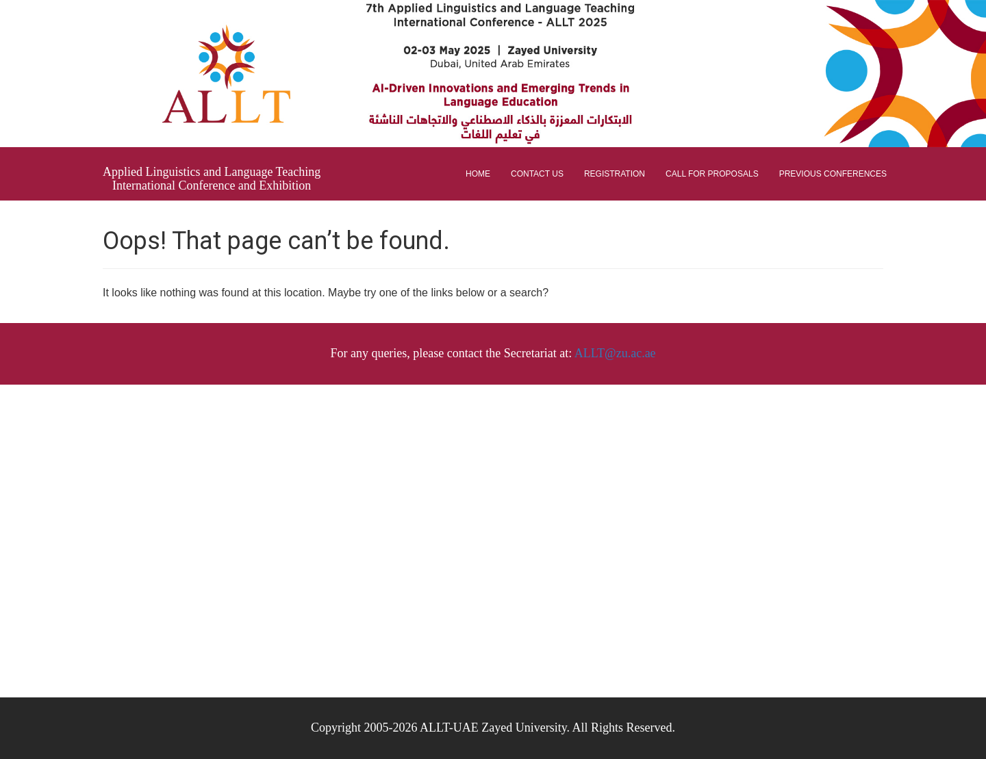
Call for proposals (712, 174)
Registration (614, 174)
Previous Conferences (833, 174)
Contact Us (537, 174)
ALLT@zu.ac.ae (615, 353)
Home (478, 174)
